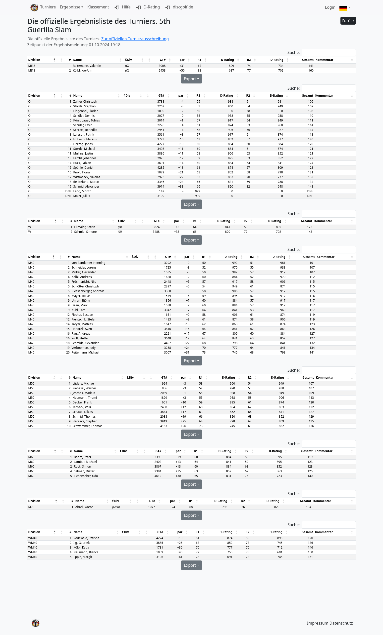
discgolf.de (178, 7)
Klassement (98, 7)
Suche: (293, 52)
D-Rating (147, 7)
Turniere (48, 7)
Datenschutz (341, 623)
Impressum (317, 623)
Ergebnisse (70, 7)
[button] (345, 7)
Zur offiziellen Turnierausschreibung (135, 38)
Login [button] (330, 7)
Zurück (348, 20)
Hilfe (122, 7)
